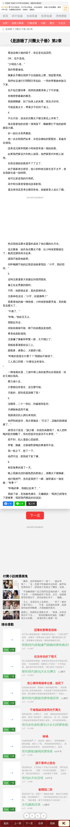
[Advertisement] (35, 220)
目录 (40, 823)
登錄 (52, 823)
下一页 (35, 515)
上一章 (17, 823)
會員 (63, 823)
